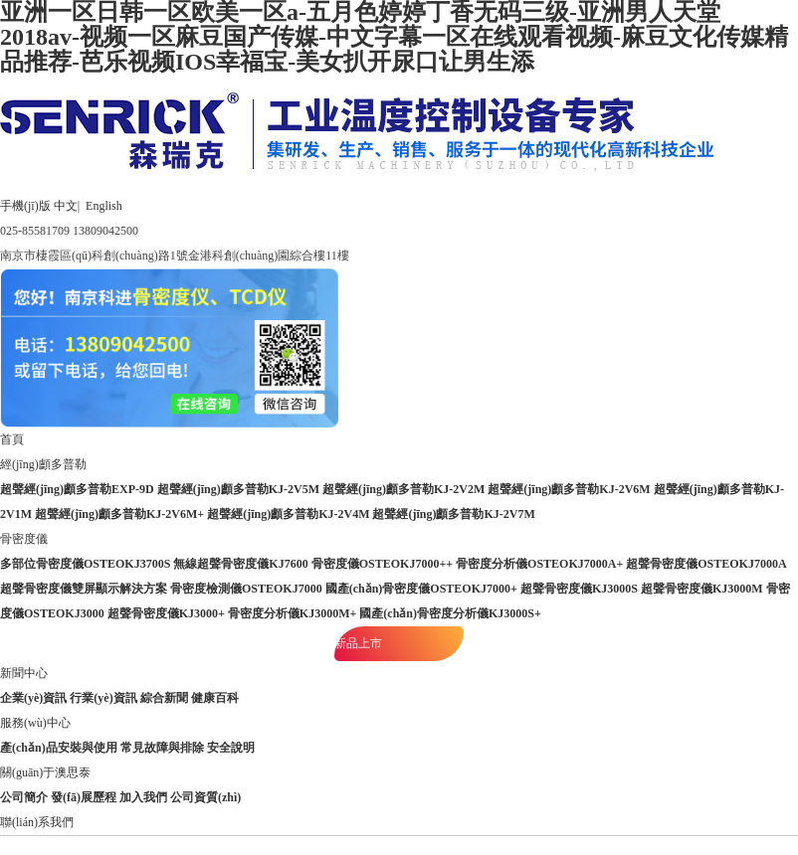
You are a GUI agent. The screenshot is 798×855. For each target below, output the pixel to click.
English (104, 206)
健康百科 (215, 698)
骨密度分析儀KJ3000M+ (292, 613)
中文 (66, 206)
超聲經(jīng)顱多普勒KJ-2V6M (569, 489)
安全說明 (231, 748)
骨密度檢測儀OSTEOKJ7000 (246, 589)
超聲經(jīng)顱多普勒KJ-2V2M (403, 489)
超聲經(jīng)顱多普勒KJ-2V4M (288, 514)
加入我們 (143, 797)
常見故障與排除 (162, 748)
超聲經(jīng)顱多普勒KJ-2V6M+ (119, 514)
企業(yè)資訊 (33, 698)
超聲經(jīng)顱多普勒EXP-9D (77, 489)
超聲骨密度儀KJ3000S (579, 589)
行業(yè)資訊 (103, 698)
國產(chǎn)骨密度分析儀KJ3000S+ (450, 613)
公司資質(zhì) (205, 797)
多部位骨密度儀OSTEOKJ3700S (85, 564)
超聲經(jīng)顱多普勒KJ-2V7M (453, 514)
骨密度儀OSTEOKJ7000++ (382, 564)
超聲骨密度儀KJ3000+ (166, 613)
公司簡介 (24, 797)
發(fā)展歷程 (83, 797)
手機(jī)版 (25, 206)
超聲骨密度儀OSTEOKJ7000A (706, 564)
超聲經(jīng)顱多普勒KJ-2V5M (238, 489)
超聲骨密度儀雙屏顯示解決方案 (83, 589)
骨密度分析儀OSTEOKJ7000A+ (539, 564)
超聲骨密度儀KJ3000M (702, 589)
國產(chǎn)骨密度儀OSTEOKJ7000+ (421, 589)
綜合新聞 (164, 698)
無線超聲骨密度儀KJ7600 (240, 564)
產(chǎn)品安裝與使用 (58, 748)
